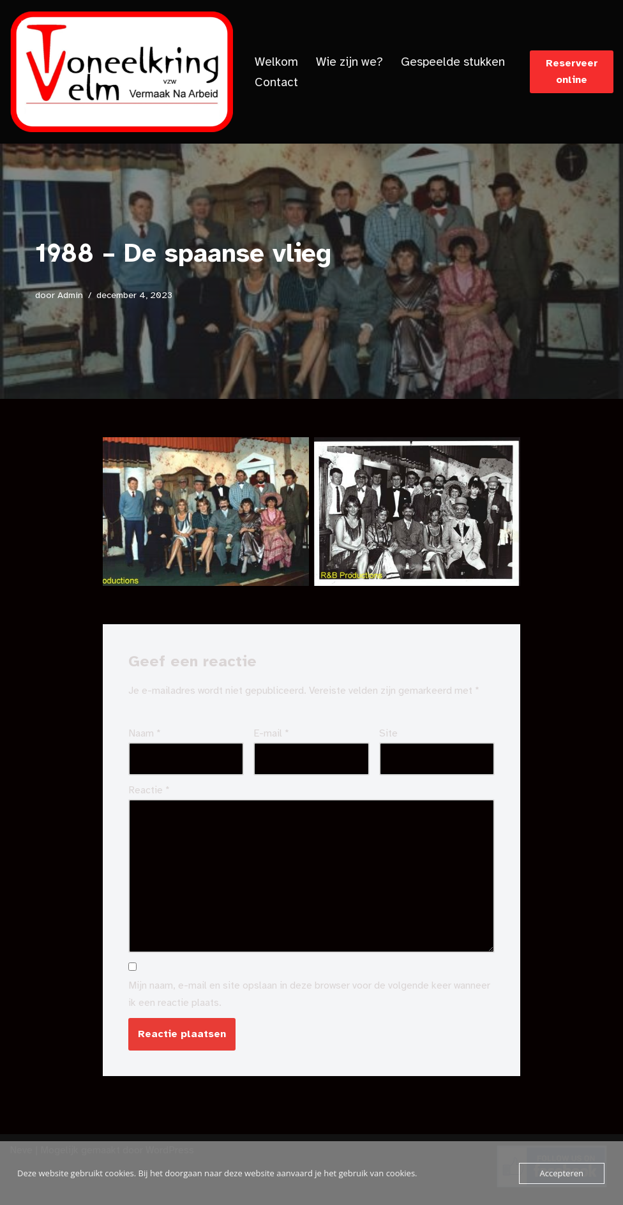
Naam (144, 733)
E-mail (271, 733)
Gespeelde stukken (453, 62)
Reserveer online (572, 71)
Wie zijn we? (349, 62)
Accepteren (561, 1173)
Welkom (276, 62)
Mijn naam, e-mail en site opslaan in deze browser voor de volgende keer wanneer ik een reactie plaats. (309, 994)
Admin (70, 295)
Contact (276, 82)
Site (388, 733)
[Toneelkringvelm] (121, 71)
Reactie (149, 790)
